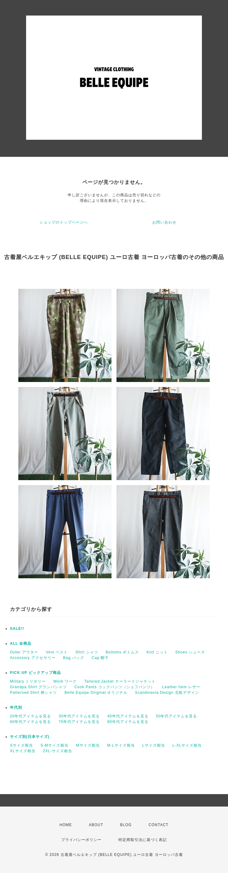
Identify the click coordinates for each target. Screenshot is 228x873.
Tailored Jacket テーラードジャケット (119, 681)
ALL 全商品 (20, 643)
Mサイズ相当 (88, 745)
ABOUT (96, 825)
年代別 (16, 707)
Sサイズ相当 (21, 745)
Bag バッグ (73, 658)
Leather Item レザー (181, 687)
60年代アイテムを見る (30, 722)
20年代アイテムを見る (30, 716)
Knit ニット (157, 652)
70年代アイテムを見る (79, 722)
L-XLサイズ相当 (187, 745)
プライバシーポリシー (81, 840)
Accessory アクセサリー (33, 658)
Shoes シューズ (190, 652)
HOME (66, 825)
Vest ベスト (57, 652)
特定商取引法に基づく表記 (142, 840)
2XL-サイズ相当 (57, 751)
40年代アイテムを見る (127, 716)
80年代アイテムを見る (127, 722)
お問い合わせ (164, 222)
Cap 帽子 (100, 658)
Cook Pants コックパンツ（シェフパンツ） (114, 687)
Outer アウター (24, 652)
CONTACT (158, 825)
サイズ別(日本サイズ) (29, 736)
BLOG (126, 825)
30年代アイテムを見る (79, 716)
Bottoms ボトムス (122, 652)
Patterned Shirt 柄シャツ (33, 692)
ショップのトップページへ (63, 222)
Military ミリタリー (28, 681)
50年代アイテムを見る (176, 716)
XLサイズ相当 (22, 751)
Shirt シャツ (86, 652)
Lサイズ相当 (153, 745)
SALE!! (17, 628)
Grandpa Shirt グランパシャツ (38, 687)
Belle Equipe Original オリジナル (96, 692)
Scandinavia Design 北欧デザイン (167, 692)
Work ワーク (65, 681)
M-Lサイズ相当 (121, 745)
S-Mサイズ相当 (54, 745)
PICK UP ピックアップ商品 (35, 673)
